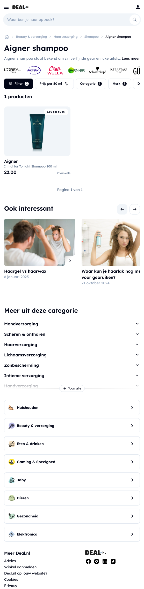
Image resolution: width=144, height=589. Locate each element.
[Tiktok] (113, 561)
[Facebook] (88, 561)
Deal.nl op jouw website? (25, 573)
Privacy (10, 585)
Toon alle (72, 388)
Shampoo (91, 37)
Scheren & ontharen (24, 334)
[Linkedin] (105, 561)
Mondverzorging (21, 323)
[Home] (6, 36)
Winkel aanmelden (20, 567)
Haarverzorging (65, 37)
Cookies (11, 579)
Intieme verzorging (24, 375)
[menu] (6, 7)
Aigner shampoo (118, 37)
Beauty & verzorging (31, 37)
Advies (10, 561)
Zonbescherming (21, 365)
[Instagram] (96, 561)
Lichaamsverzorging (25, 354)
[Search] (134, 19)
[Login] (138, 7)
